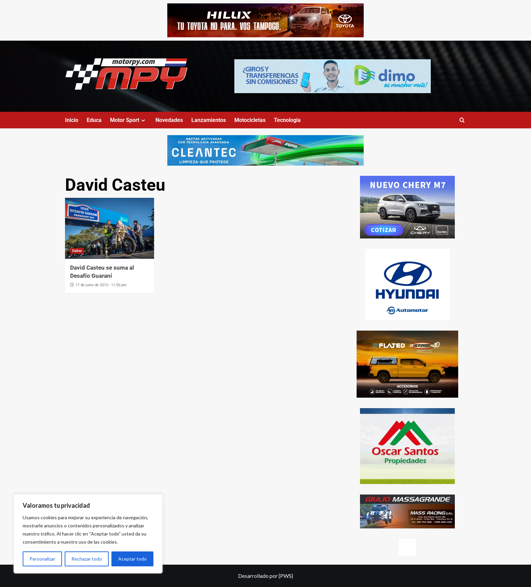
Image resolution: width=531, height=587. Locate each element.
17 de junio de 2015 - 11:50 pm (101, 285)
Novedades (169, 120)
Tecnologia (287, 120)
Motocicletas (250, 120)
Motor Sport (128, 120)
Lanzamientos (208, 120)
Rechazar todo (86, 559)
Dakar (77, 251)
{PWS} (286, 575)
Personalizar (42, 559)
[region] (88, 533)
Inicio (71, 120)
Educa (94, 120)
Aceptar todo (132, 559)
